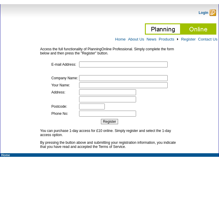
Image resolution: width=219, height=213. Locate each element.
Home (5, 155)
